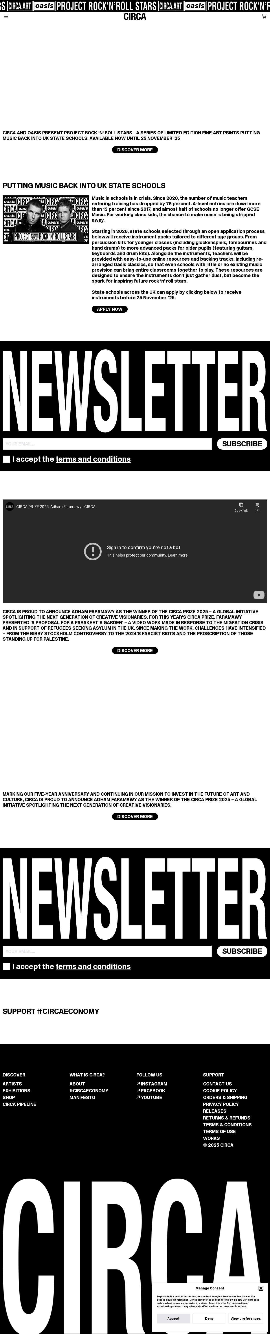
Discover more (135, 150)
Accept (173, 1318)
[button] (261, 1288)
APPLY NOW (109, 309)
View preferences (246, 1318)
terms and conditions (93, 459)
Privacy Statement (219, 1327)
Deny (209, 1318)
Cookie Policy (198, 1327)
